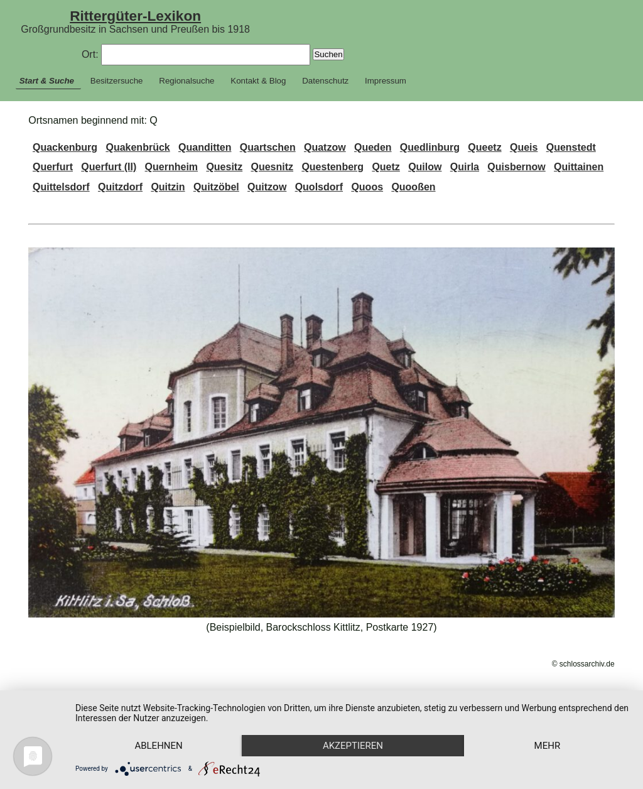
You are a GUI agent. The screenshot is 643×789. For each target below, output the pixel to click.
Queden (373, 147)
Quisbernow (516, 166)
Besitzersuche (116, 80)
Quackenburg (65, 147)
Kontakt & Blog (258, 80)
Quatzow (325, 147)
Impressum (385, 80)
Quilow (424, 166)
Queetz (484, 147)
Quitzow (266, 187)
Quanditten (204, 147)
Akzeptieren (353, 745)
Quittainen (578, 166)
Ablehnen (158, 745)
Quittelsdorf (61, 187)
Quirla (464, 166)
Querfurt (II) (108, 166)
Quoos (367, 187)
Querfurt (53, 166)
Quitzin (168, 187)
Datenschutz (325, 80)
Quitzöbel (216, 187)
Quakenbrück (137, 147)
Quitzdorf (120, 187)
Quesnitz (272, 166)
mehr (547, 745)
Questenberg (332, 166)
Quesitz (224, 166)
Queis (524, 147)
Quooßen (413, 187)
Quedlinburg (430, 147)
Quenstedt (571, 147)
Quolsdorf (319, 187)
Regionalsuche (186, 80)
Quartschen (268, 147)
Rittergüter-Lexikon (135, 16)
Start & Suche (46, 80)
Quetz (385, 166)
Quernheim (171, 166)
